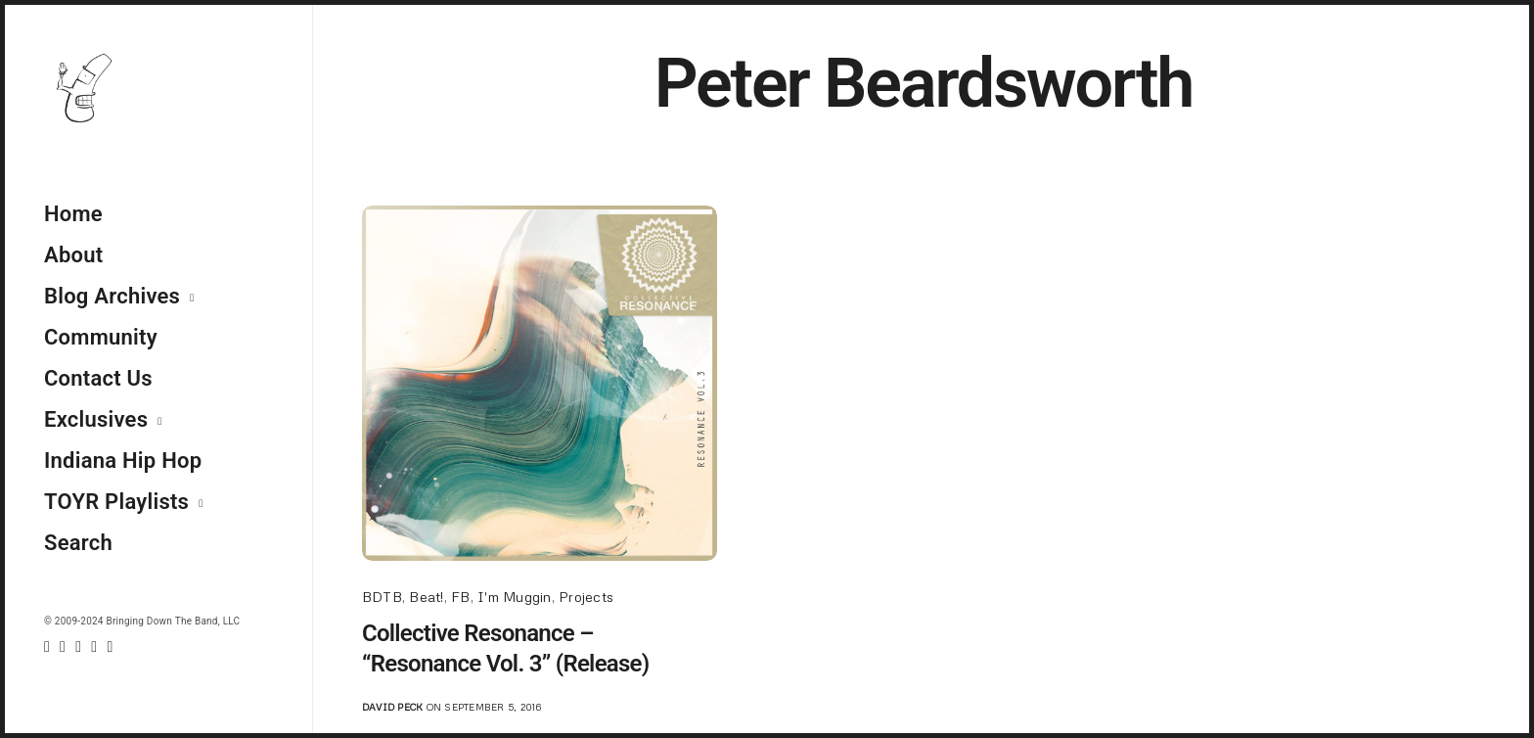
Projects (586, 596)
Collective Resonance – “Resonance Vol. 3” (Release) (506, 648)
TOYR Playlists (116, 501)
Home (73, 214)
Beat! (426, 596)
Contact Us (98, 378)
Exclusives (96, 419)
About (73, 255)
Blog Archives (112, 296)
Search (78, 542)
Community (101, 337)
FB (460, 596)
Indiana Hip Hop (123, 460)
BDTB (382, 596)
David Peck (392, 707)
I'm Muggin (514, 596)
